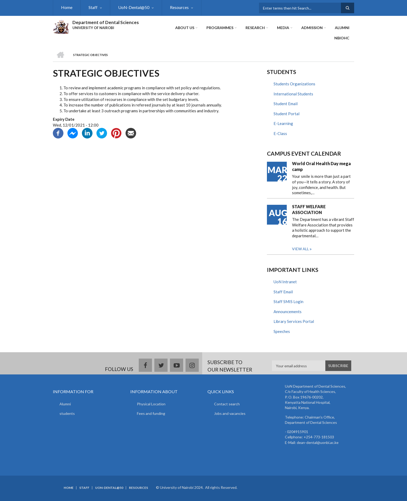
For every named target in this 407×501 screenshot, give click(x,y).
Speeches (282, 331)
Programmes (219, 27)
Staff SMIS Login (288, 301)
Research (255, 27)
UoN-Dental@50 (133, 7)
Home (66, 7)
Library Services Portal (294, 321)
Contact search (227, 404)
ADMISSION (312, 27)
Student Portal (286, 113)
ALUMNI (342, 27)
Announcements (288, 311)
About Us (184, 27)
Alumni (65, 404)
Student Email (286, 103)
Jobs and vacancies (230, 413)
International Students (293, 93)
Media (283, 27)
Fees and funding (151, 413)
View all (300, 249)
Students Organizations (294, 83)
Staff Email (283, 291)
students (67, 413)
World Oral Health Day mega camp (321, 166)
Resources (179, 7)
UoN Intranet (285, 281)
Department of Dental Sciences (105, 22)
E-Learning (283, 123)
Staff (93, 7)
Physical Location (151, 404)
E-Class (280, 133)
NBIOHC (341, 38)
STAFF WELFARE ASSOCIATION (309, 209)
